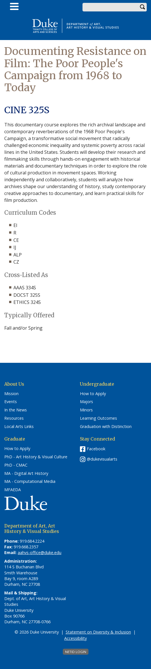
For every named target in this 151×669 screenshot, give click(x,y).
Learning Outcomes (98, 418)
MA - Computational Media (29, 481)
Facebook (96, 448)
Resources (14, 418)
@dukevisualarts (102, 459)
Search (142, 7)
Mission (11, 393)
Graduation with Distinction (106, 426)
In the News (15, 410)
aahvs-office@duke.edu (39, 552)
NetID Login (75, 652)
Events (10, 401)
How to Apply (93, 393)
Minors (86, 410)
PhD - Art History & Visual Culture (35, 456)
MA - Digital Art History (26, 473)
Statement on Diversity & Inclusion (98, 632)
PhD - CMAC (15, 465)
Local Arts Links (19, 426)
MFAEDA (12, 489)
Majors (86, 401)
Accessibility (75, 638)
